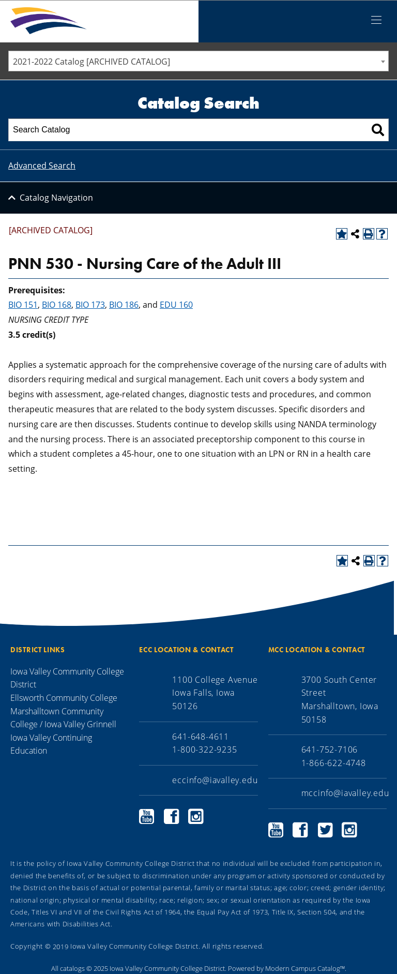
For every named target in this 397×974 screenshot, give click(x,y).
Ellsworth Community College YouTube (147, 816)
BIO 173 (90, 304)
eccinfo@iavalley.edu (214, 780)
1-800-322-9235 (204, 749)
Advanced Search (41, 165)
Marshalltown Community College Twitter (325, 829)
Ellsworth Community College (63, 697)
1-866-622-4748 (333, 763)
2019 (61, 946)
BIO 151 (23, 304)
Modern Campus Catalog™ (305, 968)
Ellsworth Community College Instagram (196, 816)
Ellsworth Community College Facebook (171, 816)
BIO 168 (56, 304)
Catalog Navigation (56, 197)
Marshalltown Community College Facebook (300, 829)
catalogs (72, 968)
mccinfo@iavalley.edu (345, 793)
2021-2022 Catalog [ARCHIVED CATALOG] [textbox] (91, 61)
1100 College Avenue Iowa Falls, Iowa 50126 (214, 693)
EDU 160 (176, 304)
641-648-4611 (200, 736)
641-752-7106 (329, 749)
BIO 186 (124, 304)
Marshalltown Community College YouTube (276, 829)
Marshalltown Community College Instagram (349, 829)
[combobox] (198, 61)
